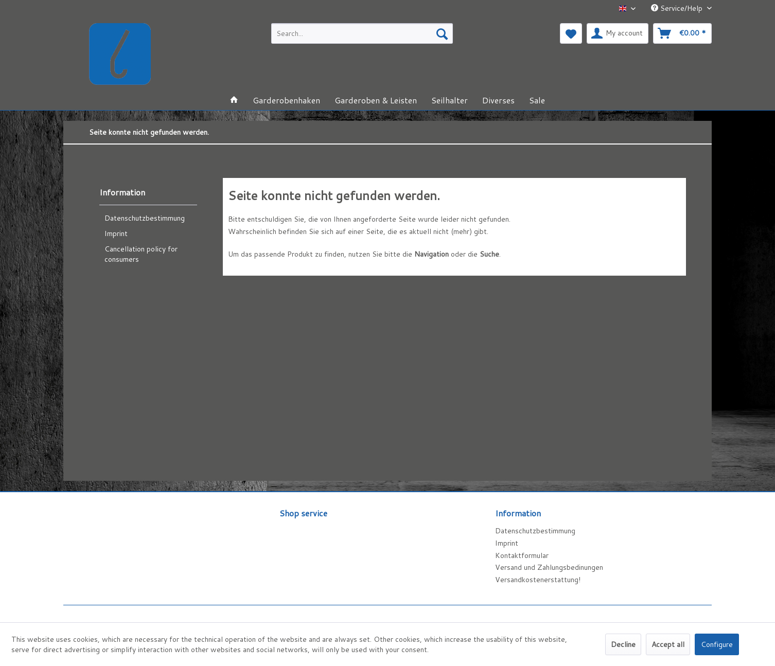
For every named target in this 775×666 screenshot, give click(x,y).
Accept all (667, 644)
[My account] (617, 33)
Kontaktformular (522, 555)
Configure (717, 644)
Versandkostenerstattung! (537, 579)
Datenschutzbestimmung (144, 218)
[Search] (442, 33)
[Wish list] (571, 33)
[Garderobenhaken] (286, 100)
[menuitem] (362, 33)
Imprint (116, 233)
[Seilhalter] (449, 100)
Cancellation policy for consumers (141, 254)
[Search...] (362, 33)
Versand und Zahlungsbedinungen (549, 567)
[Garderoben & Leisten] (375, 100)
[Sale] (537, 100)
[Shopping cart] (682, 33)
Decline (623, 644)
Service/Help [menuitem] (677, 8)
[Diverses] (498, 100)
